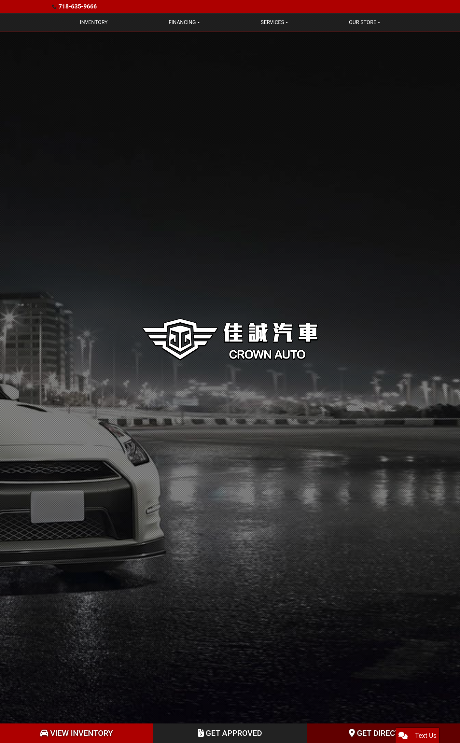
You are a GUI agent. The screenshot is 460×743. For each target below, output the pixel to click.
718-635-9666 (78, 6)
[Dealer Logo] (230, 338)
